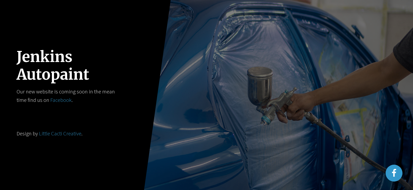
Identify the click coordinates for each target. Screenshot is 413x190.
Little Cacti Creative (60, 133)
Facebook (61, 100)
